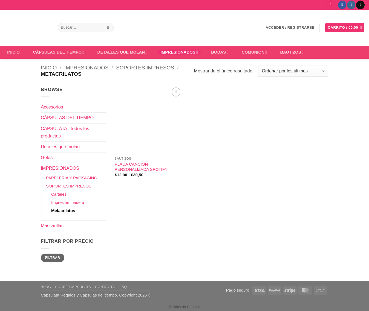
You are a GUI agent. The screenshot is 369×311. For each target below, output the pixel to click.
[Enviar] (108, 28)
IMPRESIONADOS (179, 52)
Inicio (49, 68)
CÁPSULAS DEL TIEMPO (58, 52)
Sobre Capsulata (73, 287)
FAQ (123, 287)
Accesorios (52, 107)
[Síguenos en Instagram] (351, 5)
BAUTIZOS (292, 52)
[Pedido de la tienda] (293, 71)
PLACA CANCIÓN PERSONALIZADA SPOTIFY (141, 167)
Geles (47, 157)
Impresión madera (67, 202)
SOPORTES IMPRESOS (145, 68)
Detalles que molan (60, 146)
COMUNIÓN (254, 52)
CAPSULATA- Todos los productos (65, 132)
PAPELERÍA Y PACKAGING (71, 177)
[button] (330, 5)
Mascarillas (52, 225)
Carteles (59, 194)
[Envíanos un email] (360, 5)
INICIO (13, 52)
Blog (46, 287)
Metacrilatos (63, 210)
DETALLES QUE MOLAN (122, 52)
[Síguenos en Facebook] (342, 5)
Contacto (105, 287)
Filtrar (52, 258)
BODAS (219, 52)
